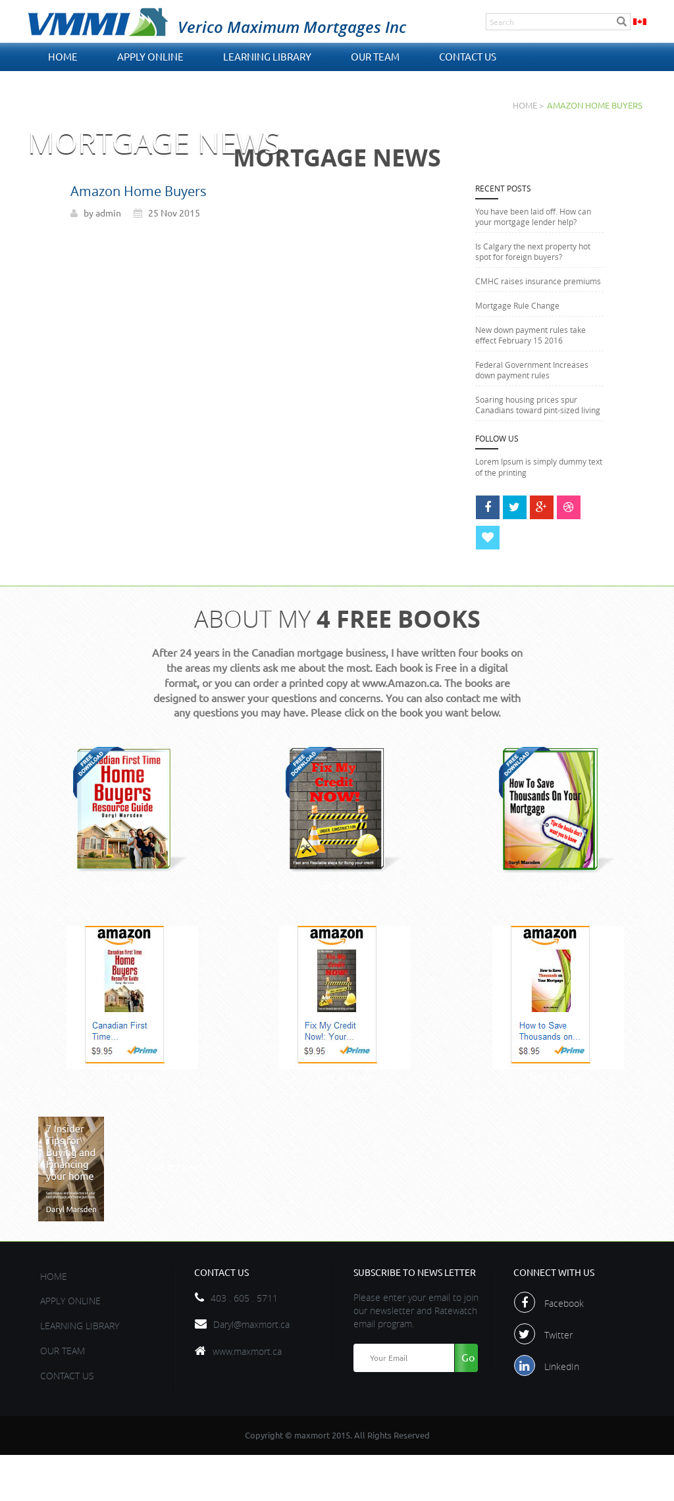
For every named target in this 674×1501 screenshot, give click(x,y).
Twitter (559, 1383)
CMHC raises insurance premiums (538, 281)
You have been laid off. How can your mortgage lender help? (533, 216)
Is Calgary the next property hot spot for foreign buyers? (532, 251)
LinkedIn (562, 1414)
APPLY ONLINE (150, 57)
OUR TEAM (375, 57)
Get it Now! (132, 884)
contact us (467, 57)
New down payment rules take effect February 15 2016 (530, 334)
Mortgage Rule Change (517, 305)
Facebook (564, 1351)
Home (63, 57)
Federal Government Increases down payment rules (531, 369)
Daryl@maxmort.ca (251, 1372)
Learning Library (267, 57)
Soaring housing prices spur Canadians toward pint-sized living (537, 404)
